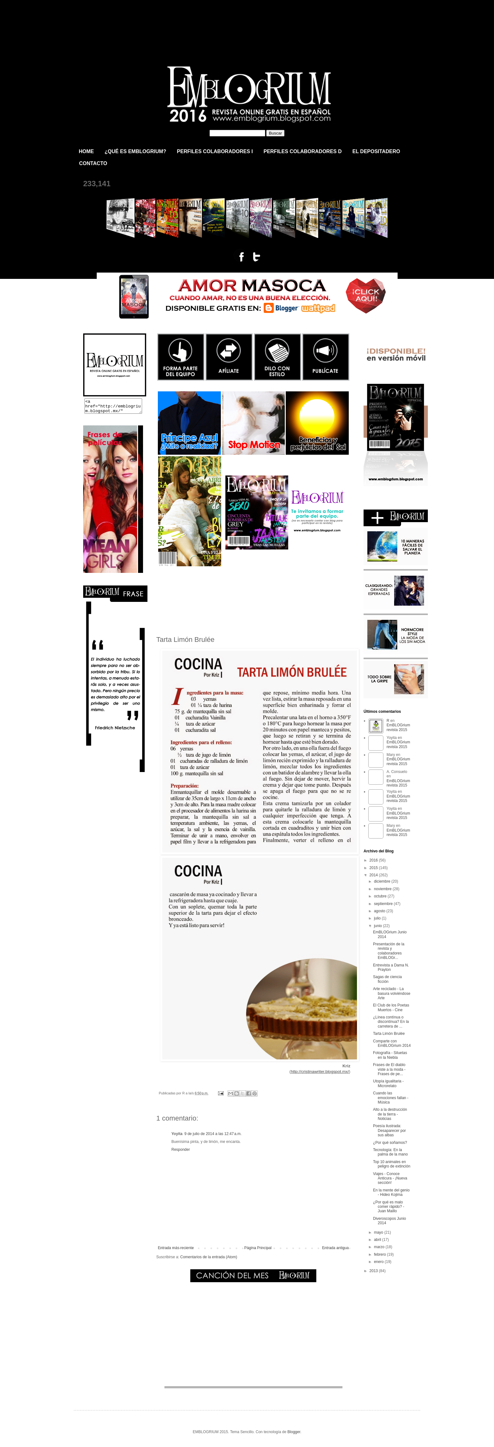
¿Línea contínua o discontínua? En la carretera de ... (391, 1022)
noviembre (383, 889)
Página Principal (258, 1248)
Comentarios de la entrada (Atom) (208, 1257)
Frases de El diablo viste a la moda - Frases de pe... (389, 1069)
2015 (374, 868)
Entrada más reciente (176, 1248)
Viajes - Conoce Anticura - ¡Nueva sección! (390, 1178)
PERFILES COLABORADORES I (215, 151)
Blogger (293, 1432)
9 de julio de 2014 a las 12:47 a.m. (213, 1134)
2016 (374, 860)
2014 (374, 875)
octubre (381, 896)
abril (378, 1239)
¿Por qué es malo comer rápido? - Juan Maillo (388, 1207)
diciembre (382, 881)
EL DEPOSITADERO (376, 151)
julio (378, 918)
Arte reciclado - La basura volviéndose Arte (391, 993)
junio (378, 926)
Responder (180, 1149)
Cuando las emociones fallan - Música (390, 1097)
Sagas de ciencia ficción (387, 979)
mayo (379, 1232)
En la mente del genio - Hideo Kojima (391, 1192)
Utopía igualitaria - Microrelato (388, 1083)
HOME (86, 151)
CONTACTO (93, 163)
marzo (380, 1247)
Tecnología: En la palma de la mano (390, 1152)
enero (379, 1262)
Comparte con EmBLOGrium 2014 (392, 1043)
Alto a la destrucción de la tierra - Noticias (390, 1114)
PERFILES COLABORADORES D (302, 151)
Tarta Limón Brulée (389, 1033)
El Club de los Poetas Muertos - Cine (391, 1007)
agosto (380, 911)
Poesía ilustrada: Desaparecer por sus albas (389, 1130)
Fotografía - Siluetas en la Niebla (390, 1055)
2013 (374, 1271)
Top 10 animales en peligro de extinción (391, 1164)
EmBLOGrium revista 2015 (149, 26)
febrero (380, 1254)
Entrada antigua (335, 1248)
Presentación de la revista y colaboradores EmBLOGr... (388, 951)
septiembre (384, 904)
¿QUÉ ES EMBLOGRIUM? (135, 151)
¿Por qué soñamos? (390, 1142)
